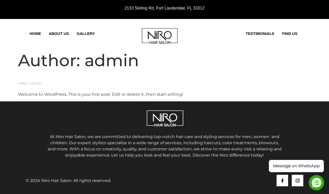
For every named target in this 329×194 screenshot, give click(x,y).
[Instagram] (297, 180)
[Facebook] (282, 180)
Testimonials (260, 33)
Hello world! (30, 83)
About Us (59, 33)
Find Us (289, 33)
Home (35, 33)
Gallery (86, 33)
